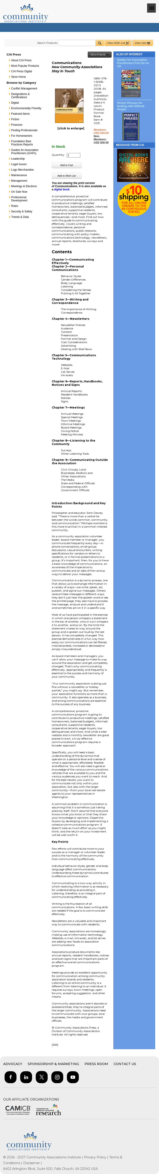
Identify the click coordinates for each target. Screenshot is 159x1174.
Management (19, 180)
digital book (61, 189)
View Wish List (118, 43)
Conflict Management (24, 88)
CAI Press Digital (21, 71)
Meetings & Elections (24, 186)
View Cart (142, 43)
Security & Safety (21, 211)
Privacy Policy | (96, 1157)
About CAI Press (21, 60)
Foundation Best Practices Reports (22, 143)
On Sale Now (19, 191)
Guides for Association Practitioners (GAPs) (24, 151)
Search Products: (47, 43)
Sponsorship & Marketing (53, 1064)
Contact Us (125, 1064)
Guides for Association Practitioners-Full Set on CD (133, 63)
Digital (15, 102)
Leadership (18, 158)
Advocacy (12, 1064)
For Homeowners (21, 135)
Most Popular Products (25, 65)
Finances (16, 124)
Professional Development (19, 199)
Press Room (96, 1064)
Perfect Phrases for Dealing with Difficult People (130, 106)
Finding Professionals (24, 130)
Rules (14, 206)
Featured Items (20, 113)
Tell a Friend (99, 54)
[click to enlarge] (71, 128)
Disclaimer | (32, 1163)
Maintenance (19, 175)
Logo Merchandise (22, 169)
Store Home (18, 76)
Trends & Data (20, 217)
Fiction (15, 119)
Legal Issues (19, 164)
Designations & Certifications (20, 95)
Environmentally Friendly (26, 108)
